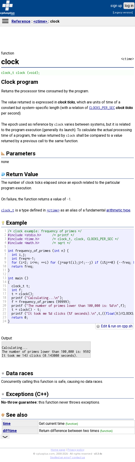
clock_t (7, 210)
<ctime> (40, 21)
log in (129, 5)
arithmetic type (118, 210)
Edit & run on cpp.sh (114, 326)
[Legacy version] (123, 12)
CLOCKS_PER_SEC (102, 108)
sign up (116, 5)
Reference (21, 21)
